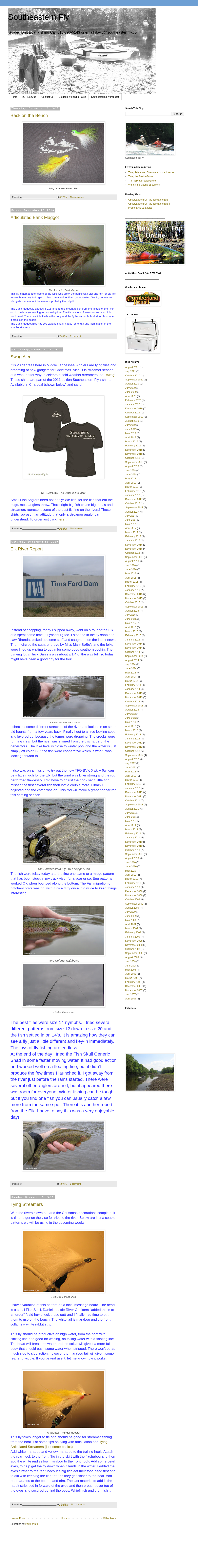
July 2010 (130, 862)
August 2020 (132, 383)
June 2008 (131, 965)
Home (14, 97)
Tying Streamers (27, 1204)
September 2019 (134, 416)
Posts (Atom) (32, 1524)
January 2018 (132, 495)
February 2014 (133, 685)
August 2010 (132, 858)
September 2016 (134, 557)
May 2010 (130, 870)
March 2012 (131, 779)
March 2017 (131, 532)
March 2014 (131, 681)
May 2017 (130, 524)
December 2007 (133, 986)
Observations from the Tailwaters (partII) (149, 203)
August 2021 (132, 367)
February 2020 (133, 400)
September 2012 (134, 755)
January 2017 (132, 540)
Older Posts (109, 1518)
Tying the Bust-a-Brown (141, 176)
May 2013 (130, 722)
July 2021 (130, 371)
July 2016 (130, 565)
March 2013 (131, 730)
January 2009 (132, 936)
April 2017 (130, 528)
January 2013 (132, 738)
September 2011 (134, 804)
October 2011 (132, 800)
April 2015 (130, 627)
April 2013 (130, 726)
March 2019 (131, 441)
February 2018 (133, 491)
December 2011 (133, 792)
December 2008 (133, 940)
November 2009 (133, 895)
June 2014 (131, 668)
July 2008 (130, 961)
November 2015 (133, 598)
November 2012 (133, 747)
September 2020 (134, 379)
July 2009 (130, 911)
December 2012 (133, 742)
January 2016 (132, 590)
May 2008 (130, 969)
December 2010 (133, 841)
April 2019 (130, 437)
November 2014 (133, 647)
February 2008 (133, 982)
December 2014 (133, 643)
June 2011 (131, 817)
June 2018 (131, 474)
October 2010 (132, 850)
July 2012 (130, 763)
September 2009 (134, 903)
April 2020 (130, 396)
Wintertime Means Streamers (144, 184)
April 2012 (130, 775)
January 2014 (132, 689)
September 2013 (134, 705)
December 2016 (133, 544)
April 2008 (130, 973)
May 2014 (130, 672)
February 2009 (133, 932)
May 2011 (130, 821)
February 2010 (133, 883)
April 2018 (130, 482)
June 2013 (131, 718)
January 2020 (132, 404)
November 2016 (133, 548)
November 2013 (133, 697)
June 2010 (131, 866)
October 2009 (132, 899)
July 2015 (130, 614)
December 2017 (133, 499)
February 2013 (133, 734)
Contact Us (47, 97)
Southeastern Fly (38, 17)
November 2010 (133, 845)
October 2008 (132, 949)
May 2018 (130, 478)
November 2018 (133, 453)
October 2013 (132, 701)
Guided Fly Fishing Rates (72, 97)
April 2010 (130, 874)
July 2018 (130, 470)
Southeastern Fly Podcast (105, 97)
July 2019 (130, 425)
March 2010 (131, 878)
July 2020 (130, 388)
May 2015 (130, 623)
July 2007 (130, 994)
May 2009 (130, 920)
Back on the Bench (29, 115)
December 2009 (133, 891)
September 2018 (134, 462)
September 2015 (134, 606)
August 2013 (132, 709)
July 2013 (130, 714)
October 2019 (132, 412)
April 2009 (130, 924)
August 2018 (132, 466)
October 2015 (132, 602)
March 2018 (131, 486)
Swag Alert (21, 356)
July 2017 (130, 515)
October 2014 (132, 652)
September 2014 (134, 656)
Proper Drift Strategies (140, 207)
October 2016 (132, 552)
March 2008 (131, 978)
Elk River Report (27, 548)
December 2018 (133, 449)
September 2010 (134, 854)
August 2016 (132, 561)
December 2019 (133, 408)
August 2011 (132, 808)
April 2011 (130, 825)
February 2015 (133, 635)
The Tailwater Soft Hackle (142, 180)
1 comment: (76, 336)
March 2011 (131, 829)
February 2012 (133, 784)
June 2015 (131, 619)
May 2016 (130, 573)
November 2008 (133, 945)
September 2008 (134, 953)
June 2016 (131, 569)
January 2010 (132, 887)
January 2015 (132, 639)
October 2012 (132, 751)
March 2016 (131, 581)
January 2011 (132, 837)
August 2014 (132, 660)
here (60, 519)
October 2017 (132, 503)
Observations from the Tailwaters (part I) (149, 199)
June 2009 (131, 916)
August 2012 (132, 759)
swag (110, 375)
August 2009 (132, 907)
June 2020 (131, 392)
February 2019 (133, 445)
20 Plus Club (29, 97)
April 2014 (130, 676)
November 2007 (133, 990)
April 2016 (130, 577)
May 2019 (130, 433)
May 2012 (130, 771)
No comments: (77, 197)
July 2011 (130, 812)
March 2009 (131, 928)
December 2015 (133, 594)
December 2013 (133, 693)
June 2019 (131, 429)
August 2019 (132, 421)
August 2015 (132, 610)
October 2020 (132, 375)
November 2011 (133, 796)
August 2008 (132, 957)
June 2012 (131, 767)
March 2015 (131, 631)
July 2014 (130, 664)
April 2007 (130, 998)
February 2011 (133, 833)
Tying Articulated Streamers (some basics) (151, 172)
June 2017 (131, 519)
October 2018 (132, 458)
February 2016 (133, 586)
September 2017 (134, 507)
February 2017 (133, 536)
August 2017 (132, 511)
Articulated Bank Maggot (35, 217)
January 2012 (132, 788)
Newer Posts (18, 1518)
